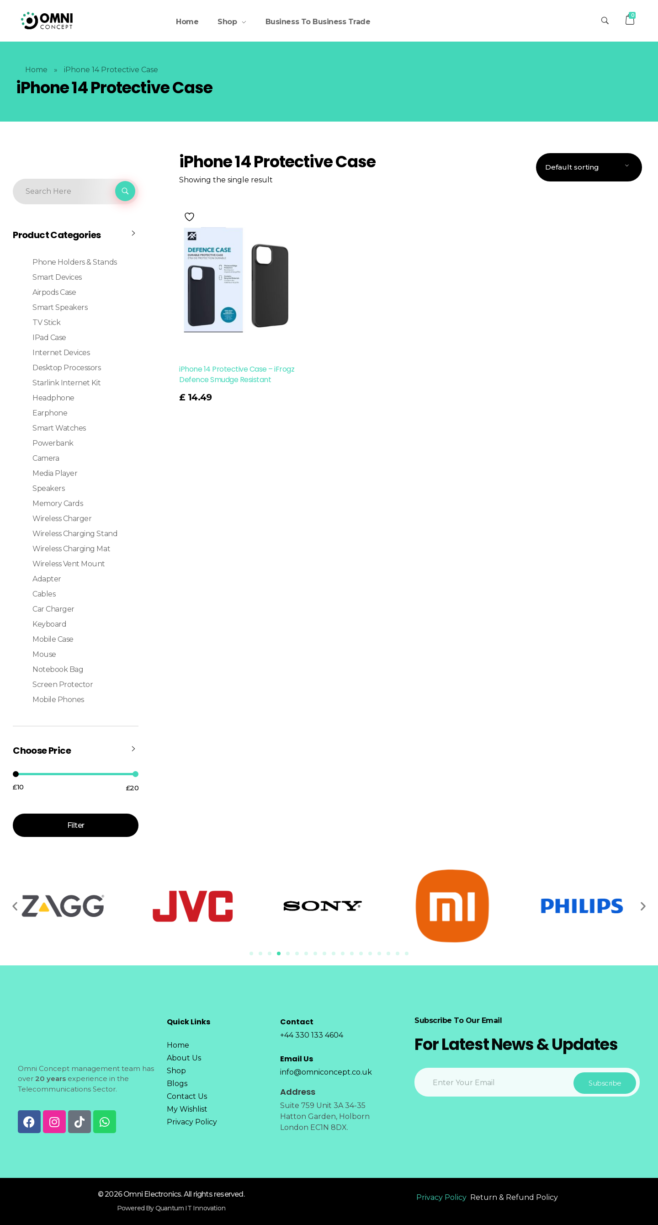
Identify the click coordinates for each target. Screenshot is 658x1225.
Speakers (48, 488)
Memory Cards (57, 503)
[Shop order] (589, 167)
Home (36, 69)
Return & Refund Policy (514, 1197)
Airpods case (54, 292)
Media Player (54, 473)
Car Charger (53, 609)
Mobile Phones (58, 699)
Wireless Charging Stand (74, 533)
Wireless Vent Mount (68, 563)
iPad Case (49, 337)
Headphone (53, 398)
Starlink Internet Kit (66, 382)
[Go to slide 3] (269, 953)
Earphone (49, 413)
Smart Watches (59, 428)
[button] (15, 906)
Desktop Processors (66, 367)
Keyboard (49, 624)
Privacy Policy (441, 1197)
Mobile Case (53, 639)
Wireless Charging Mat (71, 548)
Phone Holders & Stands (74, 262)
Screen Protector (62, 684)
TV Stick (46, 322)
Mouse (44, 654)
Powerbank (53, 443)
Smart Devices (57, 277)
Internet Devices (61, 352)
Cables (43, 594)
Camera (45, 458)
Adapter (46, 579)
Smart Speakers (59, 307)
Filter (76, 825)
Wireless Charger (61, 518)
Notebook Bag (57, 669)
